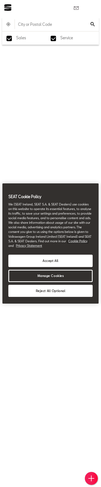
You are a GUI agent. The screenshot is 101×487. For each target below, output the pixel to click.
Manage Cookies (50, 276)
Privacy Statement (29, 245)
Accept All (50, 260)
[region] (50, 243)
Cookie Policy (78, 241)
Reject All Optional (50, 291)
